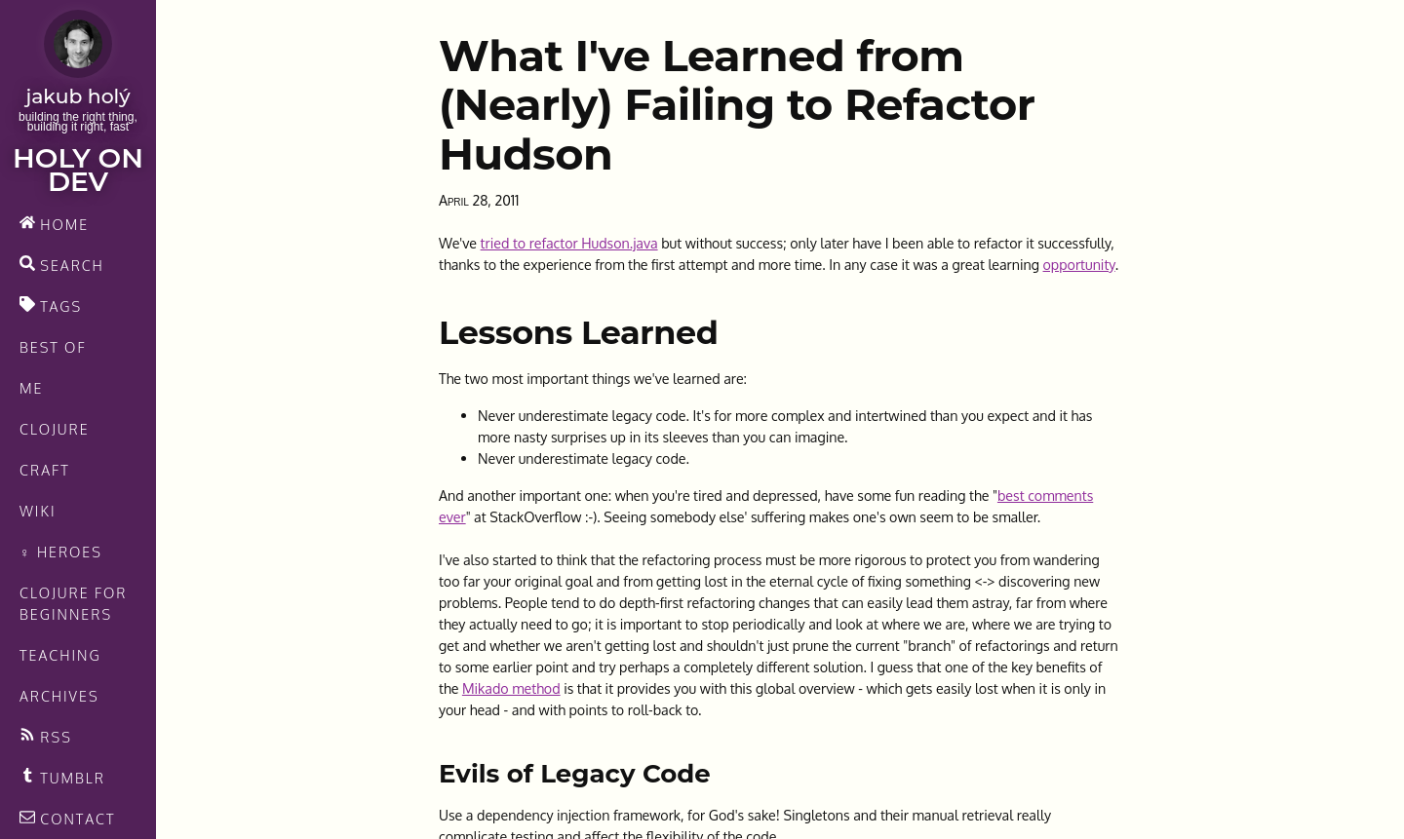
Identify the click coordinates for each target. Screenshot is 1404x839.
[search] (78, 265)
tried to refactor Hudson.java (569, 242)
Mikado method (511, 688)
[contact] (78, 818)
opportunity (1079, 264)
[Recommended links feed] (78, 777)
